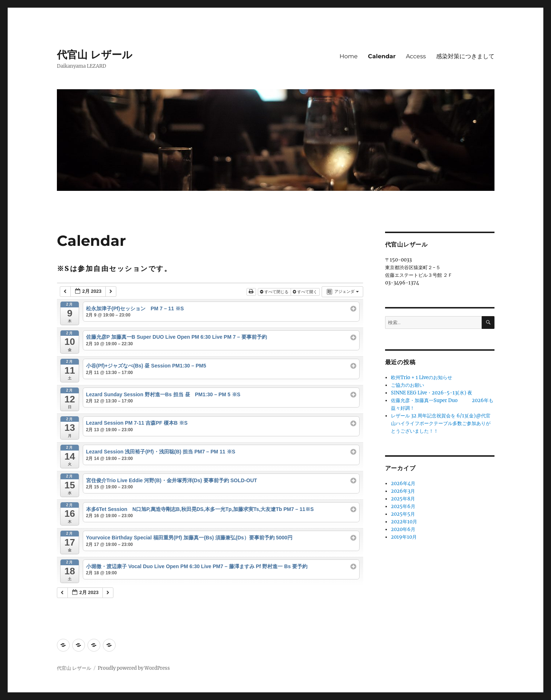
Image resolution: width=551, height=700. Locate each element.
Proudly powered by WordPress (134, 668)
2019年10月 (404, 537)
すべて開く (305, 292)
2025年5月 (403, 514)
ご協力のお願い (407, 385)
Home (348, 56)
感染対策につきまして (465, 56)
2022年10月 (404, 522)
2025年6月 (403, 506)
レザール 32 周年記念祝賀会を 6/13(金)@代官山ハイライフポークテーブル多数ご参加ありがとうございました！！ (440, 423)
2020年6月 (403, 529)
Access (416, 56)
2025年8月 (403, 499)
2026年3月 (403, 491)
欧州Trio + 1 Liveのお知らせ (421, 377)
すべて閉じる (275, 292)
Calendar (382, 56)
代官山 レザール (94, 54)
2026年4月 (403, 483)
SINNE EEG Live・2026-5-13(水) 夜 (431, 393)
